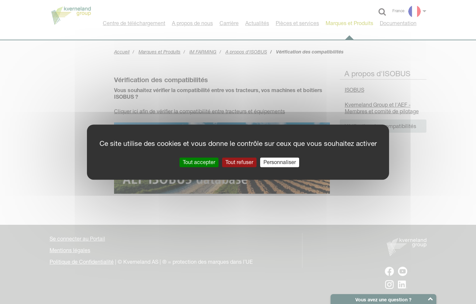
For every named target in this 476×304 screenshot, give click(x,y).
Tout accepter (199, 162)
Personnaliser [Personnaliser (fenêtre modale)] (279, 162)
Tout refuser (239, 162)
